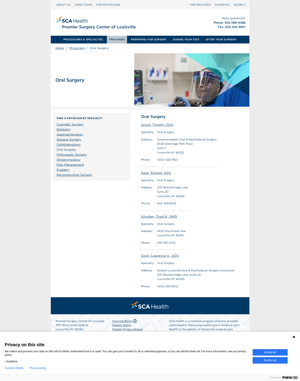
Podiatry (63, 170)
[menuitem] (63, 5)
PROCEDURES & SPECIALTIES (83, 39)
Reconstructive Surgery (74, 175)
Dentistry (63, 129)
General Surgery (69, 139)
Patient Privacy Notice (127, 329)
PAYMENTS (222, 4)
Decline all (270, 360)
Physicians (76, 48)
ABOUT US (63, 4)
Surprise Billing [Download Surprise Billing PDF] (124, 321)
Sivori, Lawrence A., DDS (160, 256)
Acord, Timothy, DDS (157, 125)
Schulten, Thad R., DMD (159, 216)
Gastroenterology (70, 134)
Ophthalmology (68, 144)
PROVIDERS (117, 39)
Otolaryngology (68, 160)
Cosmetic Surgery (70, 124)
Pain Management (70, 165)
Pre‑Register (200, 4)
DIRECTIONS (83, 4)
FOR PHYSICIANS (108, 4)
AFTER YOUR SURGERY (221, 39)
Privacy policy (38, 368)
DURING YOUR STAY (186, 39)
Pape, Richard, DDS (156, 173)
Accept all (270, 352)
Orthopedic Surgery (72, 155)
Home (59, 48)
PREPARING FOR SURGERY (149, 39)
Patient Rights (121, 325)
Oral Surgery (66, 150)
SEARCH (240, 4)
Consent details (14, 368)
